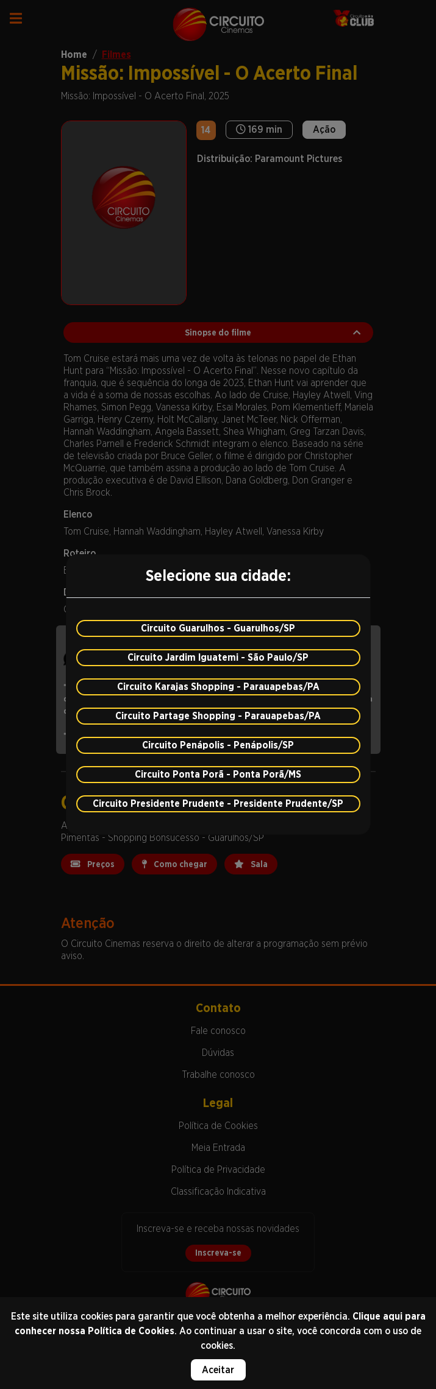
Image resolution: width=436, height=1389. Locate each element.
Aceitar (218, 1370)
